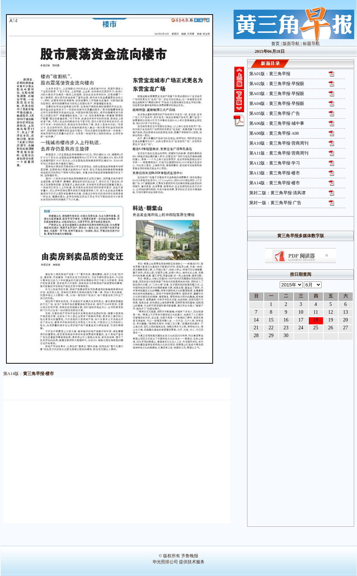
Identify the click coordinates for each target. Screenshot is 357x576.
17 (301, 320)
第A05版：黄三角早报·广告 (274, 113)
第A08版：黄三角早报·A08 (274, 133)
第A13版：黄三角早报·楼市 (274, 172)
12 (330, 312)
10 (301, 312)
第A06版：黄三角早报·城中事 (277, 123)
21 (256, 327)
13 (345, 312)
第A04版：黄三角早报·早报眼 (277, 103)
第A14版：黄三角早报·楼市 (274, 182)
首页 (275, 43)
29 (271, 335)
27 (345, 327)
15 (271, 320)
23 (286, 327)
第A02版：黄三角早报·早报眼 (277, 83)
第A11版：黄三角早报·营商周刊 (278, 153)
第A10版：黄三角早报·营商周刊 (279, 143)
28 (256, 335)
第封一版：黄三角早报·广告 (275, 202)
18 (315, 320)
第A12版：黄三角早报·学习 (274, 163)
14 (256, 320)
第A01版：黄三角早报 (270, 73)
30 (286, 335)
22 (271, 327)
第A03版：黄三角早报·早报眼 (277, 93)
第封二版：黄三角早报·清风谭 (277, 192)
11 (315, 312)
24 (301, 327)
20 (345, 320)
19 (330, 320)
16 (286, 320)
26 (330, 327)
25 (315, 327)
